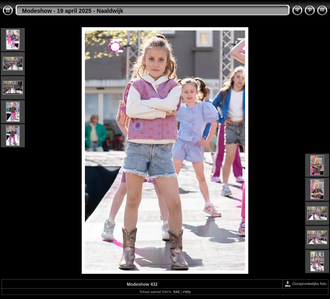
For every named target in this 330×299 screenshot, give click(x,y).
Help (187, 291)
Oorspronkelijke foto (305, 283)
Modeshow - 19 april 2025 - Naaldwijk (72, 11)
